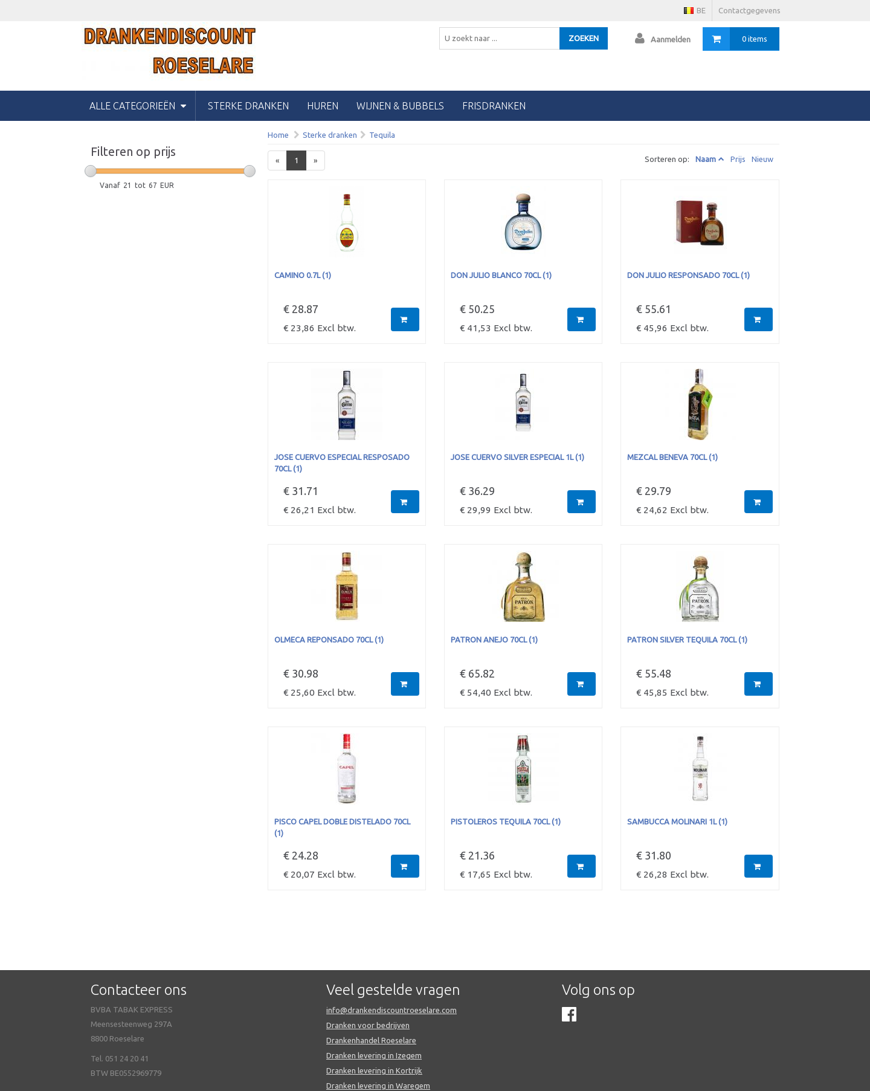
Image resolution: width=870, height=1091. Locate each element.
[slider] (91, 171)
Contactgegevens (749, 10)
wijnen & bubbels (400, 105)
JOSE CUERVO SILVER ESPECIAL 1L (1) (517, 457)
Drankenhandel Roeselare (371, 1040)
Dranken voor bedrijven (368, 1025)
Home (278, 135)
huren (322, 105)
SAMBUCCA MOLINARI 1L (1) (677, 821)
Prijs (738, 159)
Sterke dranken (248, 105)
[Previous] (277, 160)
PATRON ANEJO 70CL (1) (494, 639)
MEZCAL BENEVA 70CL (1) (672, 457)
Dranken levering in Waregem (378, 1085)
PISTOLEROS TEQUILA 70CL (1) (506, 821)
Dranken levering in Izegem (374, 1055)
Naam (705, 159)
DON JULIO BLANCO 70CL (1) (501, 275)
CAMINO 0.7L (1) (302, 275)
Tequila (382, 135)
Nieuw (762, 159)
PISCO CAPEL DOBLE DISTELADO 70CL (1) (342, 827)
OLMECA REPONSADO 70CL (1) (329, 639)
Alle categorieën (137, 105)
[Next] (315, 160)
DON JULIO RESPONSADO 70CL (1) (688, 275)
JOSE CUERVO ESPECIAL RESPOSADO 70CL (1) (342, 463)
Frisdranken (494, 105)
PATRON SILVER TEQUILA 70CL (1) (687, 639)
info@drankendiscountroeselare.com (391, 1010)
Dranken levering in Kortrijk (374, 1070)
